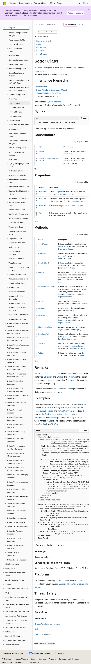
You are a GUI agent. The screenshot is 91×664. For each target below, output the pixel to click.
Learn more (39, 71)
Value (79, 206)
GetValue (41, 315)
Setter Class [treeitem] (15, 103)
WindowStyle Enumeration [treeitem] (18, 319)
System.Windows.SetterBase (49, 93)
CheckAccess (43, 244)
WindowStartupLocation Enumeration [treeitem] (17, 309)
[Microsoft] (4, 3)
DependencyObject (67, 194)
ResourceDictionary (42, 634)
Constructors (41, 47)
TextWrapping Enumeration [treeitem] (19, 218)
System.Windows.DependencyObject (51, 90)
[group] (61, 487)
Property (42, 206)
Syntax (38, 44)
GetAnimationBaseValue (47, 287)
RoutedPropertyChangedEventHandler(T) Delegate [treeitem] (19, 89)
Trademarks (18, 662)
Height (68, 414)
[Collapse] (29, 23)
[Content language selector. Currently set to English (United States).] (13, 653)
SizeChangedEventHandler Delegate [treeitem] (19, 142)
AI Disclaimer (7, 659)
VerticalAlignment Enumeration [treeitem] (15, 253)
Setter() (41, 151)
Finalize (41, 272)
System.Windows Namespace (49, 25)
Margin (74, 414)
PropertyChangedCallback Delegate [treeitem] (18, 34)
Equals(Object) (43, 263)
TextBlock (82, 404)
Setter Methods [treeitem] (16, 112)
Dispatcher (43, 192)
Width (61, 414)
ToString (41, 353)
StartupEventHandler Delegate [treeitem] (16, 153)
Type (66, 308)
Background (39, 418)
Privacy (52, 659)
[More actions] (87, 24)
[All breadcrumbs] (36, 24)
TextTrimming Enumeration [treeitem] (18, 214)
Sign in (85, 3)
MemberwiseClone (45, 327)
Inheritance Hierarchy (44, 41)
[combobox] (16, 28)
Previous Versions (21, 659)
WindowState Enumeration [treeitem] (18, 315)
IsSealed (42, 199)
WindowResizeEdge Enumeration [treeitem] (16, 297)
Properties (40, 50)
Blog (32, 659)
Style (65, 74)
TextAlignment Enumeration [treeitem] (19, 198)
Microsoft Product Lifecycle (17, 13)
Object (60, 265)
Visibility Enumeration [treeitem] (16, 259)
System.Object (40, 87)
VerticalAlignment (65, 411)
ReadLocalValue (44, 334)
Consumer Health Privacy (68, 659)
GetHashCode (43, 301)
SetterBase (79, 201)
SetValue (41, 343)
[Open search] (79, 3)
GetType (41, 308)
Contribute (42, 659)
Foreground (39, 411)
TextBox (49, 408)
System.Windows (54, 102)
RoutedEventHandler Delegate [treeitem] (16, 74)
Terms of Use (7, 662)
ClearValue (42, 253)
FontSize (49, 411)
